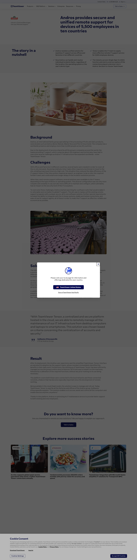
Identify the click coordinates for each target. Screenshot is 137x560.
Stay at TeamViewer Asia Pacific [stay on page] (68, 292)
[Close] (98, 264)
